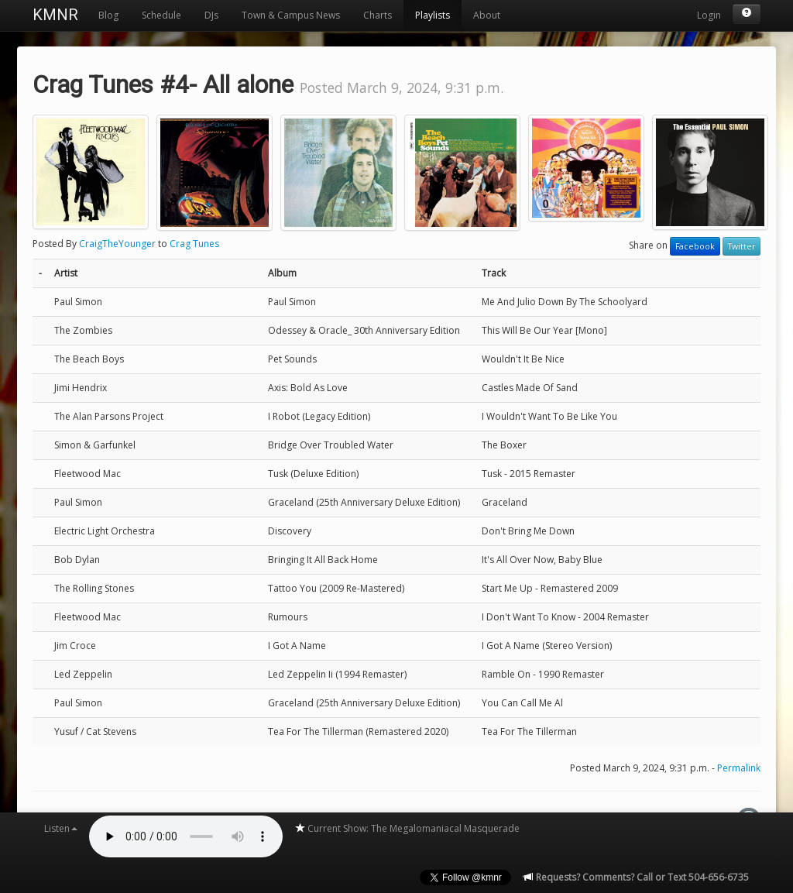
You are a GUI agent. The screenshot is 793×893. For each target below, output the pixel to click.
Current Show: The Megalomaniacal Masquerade (407, 828)
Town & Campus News (291, 15)
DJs (211, 15)
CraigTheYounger (117, 243)
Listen (60, 828)
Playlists (432, 15)
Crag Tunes (194, 243)
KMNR (55, 14)
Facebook (695, 246)
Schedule (161, 15)
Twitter (741, 246)
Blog (108, 15)
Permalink (738, 768)
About (486, 15)
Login (709, 15)
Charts (377, 15)
